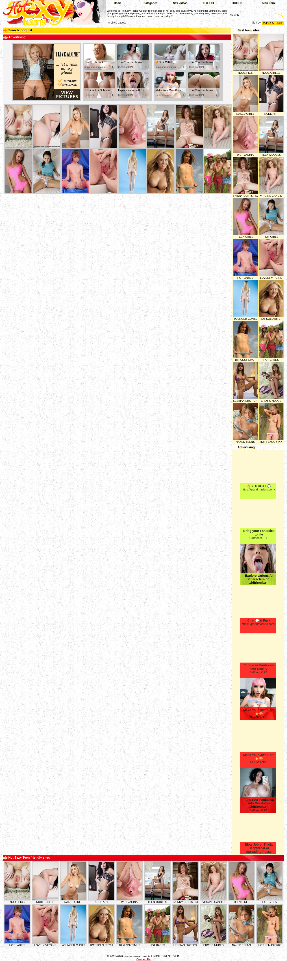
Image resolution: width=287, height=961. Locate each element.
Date (280, 22)
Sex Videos (180, 3)
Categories (150, 3)
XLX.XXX (208, 3)
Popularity (268, 22)
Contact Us (143, 959)
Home (117, 3)
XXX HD (237, 3)
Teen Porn (268, 3)
